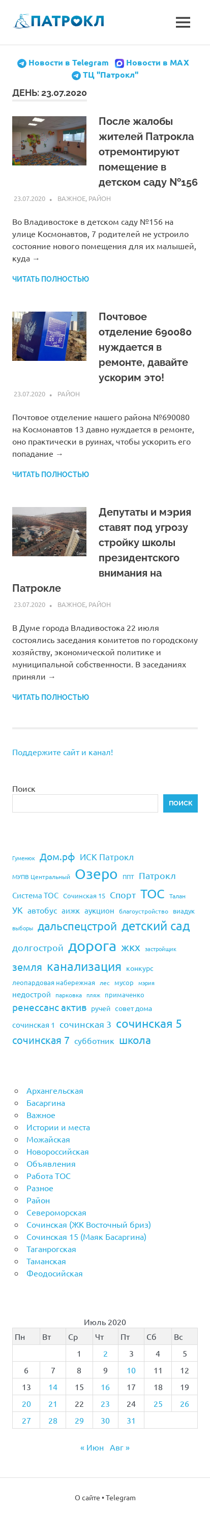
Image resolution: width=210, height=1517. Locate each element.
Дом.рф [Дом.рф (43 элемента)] (57, 856)
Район (99, 198)
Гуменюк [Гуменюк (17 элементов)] (23, 858)
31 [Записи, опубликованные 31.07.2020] (131, 1420)
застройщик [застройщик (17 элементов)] (160, 949)
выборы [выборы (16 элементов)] (22, 928)
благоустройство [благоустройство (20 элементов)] (143, 911)
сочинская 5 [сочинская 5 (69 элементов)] (149, 1023)
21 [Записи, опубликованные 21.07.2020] (52, 1403)
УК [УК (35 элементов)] (17, 909)
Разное (39, 1188)
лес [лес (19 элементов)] (105, 983)
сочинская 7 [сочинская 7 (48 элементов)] (41, 1039)
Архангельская (54, 1090)
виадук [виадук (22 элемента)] (184, 910)
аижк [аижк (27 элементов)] (71, 910)
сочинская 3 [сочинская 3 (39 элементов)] (85, 1024)
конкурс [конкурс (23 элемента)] (140, 967)
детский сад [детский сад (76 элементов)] (156, 925)
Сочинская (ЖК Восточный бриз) (88, 1224)
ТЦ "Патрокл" (110, 74)
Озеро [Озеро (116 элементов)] (96, 873)
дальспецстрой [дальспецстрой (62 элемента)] (77, 925)
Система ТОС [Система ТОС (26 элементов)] (35, 895)
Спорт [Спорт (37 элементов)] (123, 894)
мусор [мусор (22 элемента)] (124, 982)
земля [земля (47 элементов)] (27, 966)
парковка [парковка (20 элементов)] (68, 995)
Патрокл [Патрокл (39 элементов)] (157, 875)
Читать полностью (50, 279)
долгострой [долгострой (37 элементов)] (38, 947)
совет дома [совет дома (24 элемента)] (133, 1008)
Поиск (24, 788)
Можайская (48, 1139)
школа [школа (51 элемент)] (135, 1039)
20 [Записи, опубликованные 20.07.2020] (26, 1403)
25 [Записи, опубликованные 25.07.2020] (158, 1403)
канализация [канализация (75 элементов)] (84, 966)
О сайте (87, 1497)
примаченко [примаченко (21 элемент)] (124, 994)
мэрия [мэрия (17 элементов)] (146, 983)
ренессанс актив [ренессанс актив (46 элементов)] (49, 1007)
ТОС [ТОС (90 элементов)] (152, 893)
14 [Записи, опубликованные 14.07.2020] (52, 1386)
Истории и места (58, 1127)
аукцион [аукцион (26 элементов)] (99, 910)
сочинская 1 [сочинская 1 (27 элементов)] (33, 1024)
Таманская (46, 1261)
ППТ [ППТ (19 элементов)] (128, 876)
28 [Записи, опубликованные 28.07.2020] (52, 1420)
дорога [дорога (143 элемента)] (92, 945)
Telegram (121, 1497)
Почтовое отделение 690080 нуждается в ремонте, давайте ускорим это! (145, 347)
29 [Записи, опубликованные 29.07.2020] (79, 1420)
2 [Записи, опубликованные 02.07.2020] (105, 1353)
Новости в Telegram (68, 62)
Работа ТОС (48, 1175)
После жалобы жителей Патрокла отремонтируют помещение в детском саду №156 (148, 151)
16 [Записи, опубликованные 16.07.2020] (105, 1386)
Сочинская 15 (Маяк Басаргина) (86, 1236)
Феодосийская (54, 1273)
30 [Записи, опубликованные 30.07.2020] (105, 1420)
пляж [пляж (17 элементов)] (93, 995)
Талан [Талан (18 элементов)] (177, 896)
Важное (71, 198)
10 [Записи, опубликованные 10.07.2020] (131, 1370)
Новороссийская (57, 1151)
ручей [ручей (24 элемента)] (100, 1008)
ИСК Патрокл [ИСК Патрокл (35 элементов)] (107, 856)
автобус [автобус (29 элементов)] (42, 910)
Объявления (51, 1163)
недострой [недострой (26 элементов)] (31, 994)
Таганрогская (51, 1248)
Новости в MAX (157, 62)
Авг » (120, 1447)
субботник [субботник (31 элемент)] (94, 1040)
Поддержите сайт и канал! (62, 752)
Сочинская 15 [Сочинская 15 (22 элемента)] (84, 895)
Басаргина (45, 1102)
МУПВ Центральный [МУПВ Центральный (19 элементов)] (41, 876)
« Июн (92, 1447)
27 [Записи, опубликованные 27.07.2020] (26, 1420)
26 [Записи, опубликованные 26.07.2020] (184, 1403)
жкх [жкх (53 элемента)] (130, 946)
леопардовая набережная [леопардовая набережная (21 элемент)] (53, 982)
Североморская (56, 1212)
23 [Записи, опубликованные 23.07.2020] (105, 1403)
